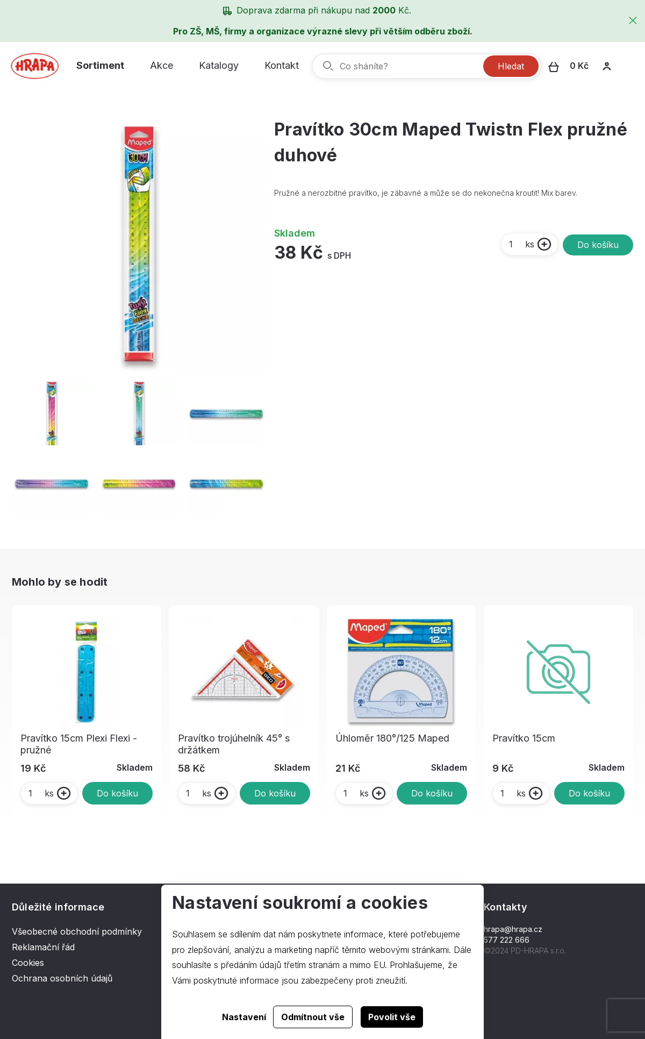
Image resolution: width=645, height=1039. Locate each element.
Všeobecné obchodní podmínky (77, 931)
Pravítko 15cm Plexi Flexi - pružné (78, 744)
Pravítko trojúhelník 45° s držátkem (234, 744)
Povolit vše (391, 1017)
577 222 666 (506, 939)
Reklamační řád (43, 947)
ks (521, 244)
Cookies (28, 962)
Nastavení (244, 1017)
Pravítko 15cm (523, 738)
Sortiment (100, 65)
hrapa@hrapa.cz (513, 929)
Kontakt (281, 65)
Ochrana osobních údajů (62, 978)
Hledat (511, 66)
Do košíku (598, 244)
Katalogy (219, 65)
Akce (161, 65)
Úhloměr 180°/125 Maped (392, 738)
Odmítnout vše (313, 1017)
